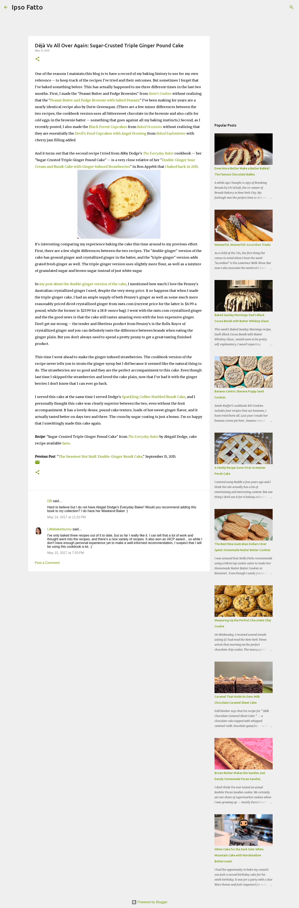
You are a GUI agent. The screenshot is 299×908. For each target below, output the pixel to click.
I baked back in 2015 (181, 166)
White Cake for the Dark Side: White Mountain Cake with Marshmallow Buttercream (238, 855)
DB (49, 501)
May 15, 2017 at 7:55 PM (65, 553)
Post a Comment (47, 563)
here (66, 443)
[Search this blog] (274, 7)
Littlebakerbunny (59, 529)
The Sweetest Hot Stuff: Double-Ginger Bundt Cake (100, 456)
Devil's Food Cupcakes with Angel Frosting (110, 133)
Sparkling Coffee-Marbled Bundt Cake (153, 397)
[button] (37, 59)
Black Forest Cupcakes (108, 127)
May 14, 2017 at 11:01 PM (66, 517)
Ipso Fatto (27, 7)
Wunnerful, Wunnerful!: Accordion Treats (242, 244)
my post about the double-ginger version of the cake (82, 284)
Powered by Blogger (150, 902)
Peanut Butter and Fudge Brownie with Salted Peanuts (95, 100)
